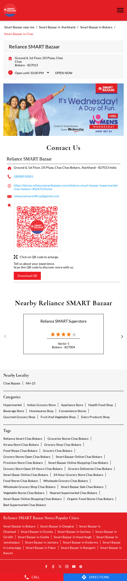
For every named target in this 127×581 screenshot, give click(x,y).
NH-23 (30, 383)
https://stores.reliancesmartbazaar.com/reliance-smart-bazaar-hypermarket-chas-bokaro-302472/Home (66, 187)
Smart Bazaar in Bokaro (19, 526)
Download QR (27, 276)
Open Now (63, 73)
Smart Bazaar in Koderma (80, 542)
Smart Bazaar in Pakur (41, 548)
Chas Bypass (11, 383)
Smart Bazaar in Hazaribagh (73, 537)
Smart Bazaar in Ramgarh (78, 548)
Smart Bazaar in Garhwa (74, 531)
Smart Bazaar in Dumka (37, 531)
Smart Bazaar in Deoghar (57, 526)
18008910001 (23, 176)
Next (120, 336)
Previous (6, 336)
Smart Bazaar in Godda (33, 537)
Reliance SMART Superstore (63, 321)
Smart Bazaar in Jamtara (41, 542)
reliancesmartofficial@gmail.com (36, 196)
